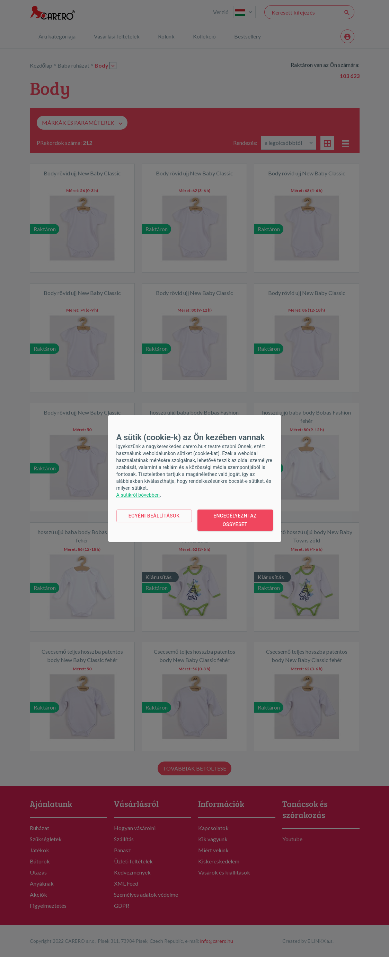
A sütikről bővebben (138, 495)
